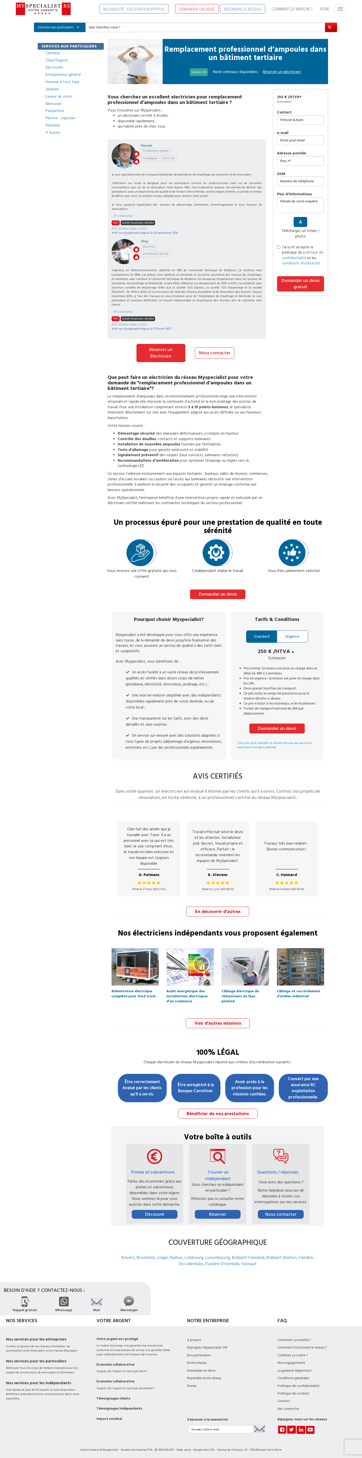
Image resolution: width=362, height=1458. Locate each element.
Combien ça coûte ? (293, 1353)
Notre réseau (197, 1361)
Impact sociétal (109, 1417)
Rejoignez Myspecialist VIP (207, 1346)
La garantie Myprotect (295, 1368)
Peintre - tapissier (60, 118)
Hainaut (248, 1262)
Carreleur (53, 53)
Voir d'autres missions (218, 1022)
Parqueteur (55, 110)
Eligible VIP (199, 72)
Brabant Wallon (281, 1256)
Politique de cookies (293, 1391)
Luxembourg (217, 1256)
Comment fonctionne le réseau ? (302, 1346)
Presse (192, 1384)
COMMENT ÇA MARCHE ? (292, 8)
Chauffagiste (57, 60)
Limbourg (194, 1256)
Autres (53, 132)
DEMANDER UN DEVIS (197, 9)
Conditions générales (293, 1376)
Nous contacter (214, 352)
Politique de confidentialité (299, 1384)
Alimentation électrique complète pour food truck (133, 991)
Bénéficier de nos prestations (218, 1112)
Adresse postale (291, 153)
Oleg (144, 241)
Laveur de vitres (59, 96)
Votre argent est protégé (117, 1337)
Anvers (127, 1256)
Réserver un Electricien (160, 352)
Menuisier (54, 103)
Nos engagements (291, 1361)
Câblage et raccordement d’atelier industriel (298, 991)
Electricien (54, 67)
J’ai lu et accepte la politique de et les (300, 255)
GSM (281, 174)
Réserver (217, 1212)
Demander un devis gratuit (301, 283)
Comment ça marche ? (294, 1338)
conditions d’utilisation (301, 263)
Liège (162, 1256)
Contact (284, 112)
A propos (194, 1338)
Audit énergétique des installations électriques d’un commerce (187, 991)
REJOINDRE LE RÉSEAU (242, 9)
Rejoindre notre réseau (204, 1376)
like (136, 161)
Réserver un (282, 72)
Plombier (53, 125)
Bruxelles (146, 1256)
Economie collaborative (115, 1362)
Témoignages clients (113, 1396)
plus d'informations (294, 194)
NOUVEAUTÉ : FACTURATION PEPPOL (134, 9)
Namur (176, 1256)
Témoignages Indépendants (119, 1406)
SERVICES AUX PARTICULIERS (69, 46)
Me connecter (288, 1407)
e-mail (282, 133)
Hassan (146, 145)
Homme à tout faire (62, 82)
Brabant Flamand (248, 1256)
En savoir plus (123, 216)
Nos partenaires (198, 1353)
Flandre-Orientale (222, 1262)
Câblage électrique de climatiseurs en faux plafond (240, 991)
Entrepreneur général (63, 74)
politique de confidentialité (302, 255)
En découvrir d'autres (218, 910)
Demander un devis (218, 593)
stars (136, 154)
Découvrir (154, 1212)
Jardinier (52, 89)
